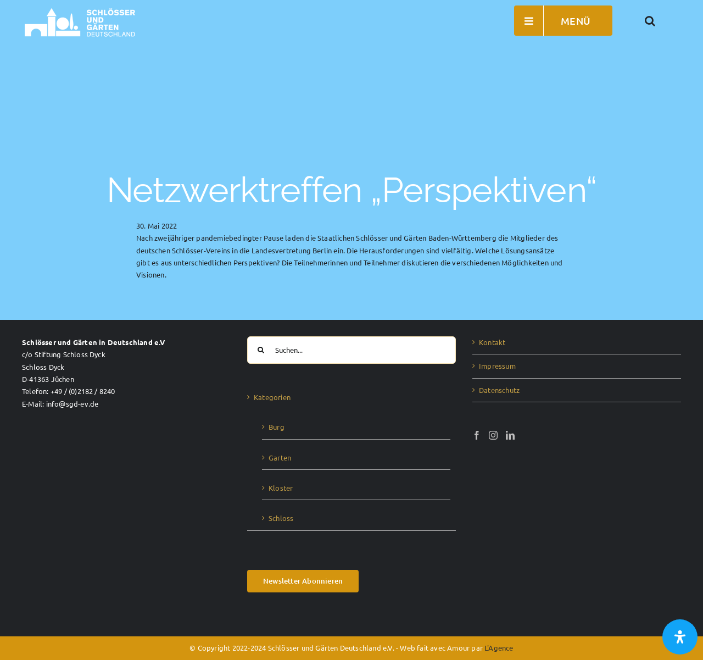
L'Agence (499, 647)
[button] (650, 20)
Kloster (281, 487)
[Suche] (261, 350)
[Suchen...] (351, 350)
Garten (280, 457)
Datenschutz (499, 390)
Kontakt (492, 342)
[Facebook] (476, 435)
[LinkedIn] (510, 435)
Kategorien (272, 397)
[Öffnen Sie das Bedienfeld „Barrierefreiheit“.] (680, 637)
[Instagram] (493, 435)
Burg (276, 426)
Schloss (281, 518)
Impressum (497, 365)
